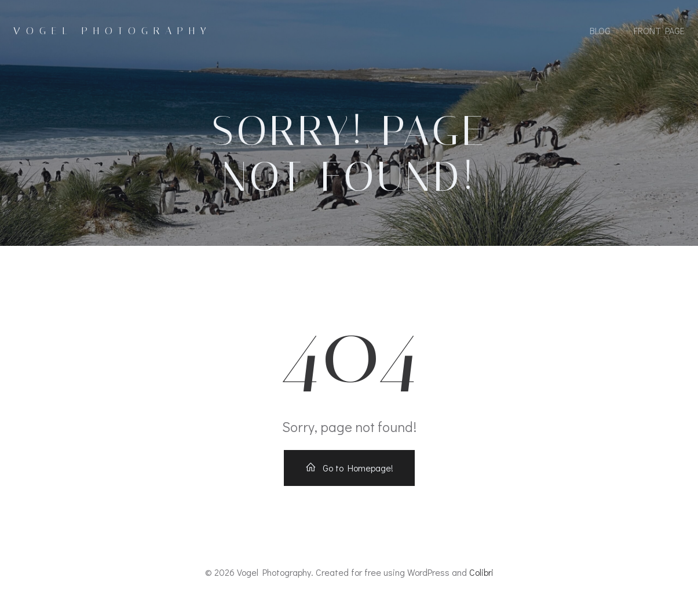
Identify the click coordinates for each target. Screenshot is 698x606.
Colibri (481, 572)
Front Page (659, 30)
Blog (600, 30)
